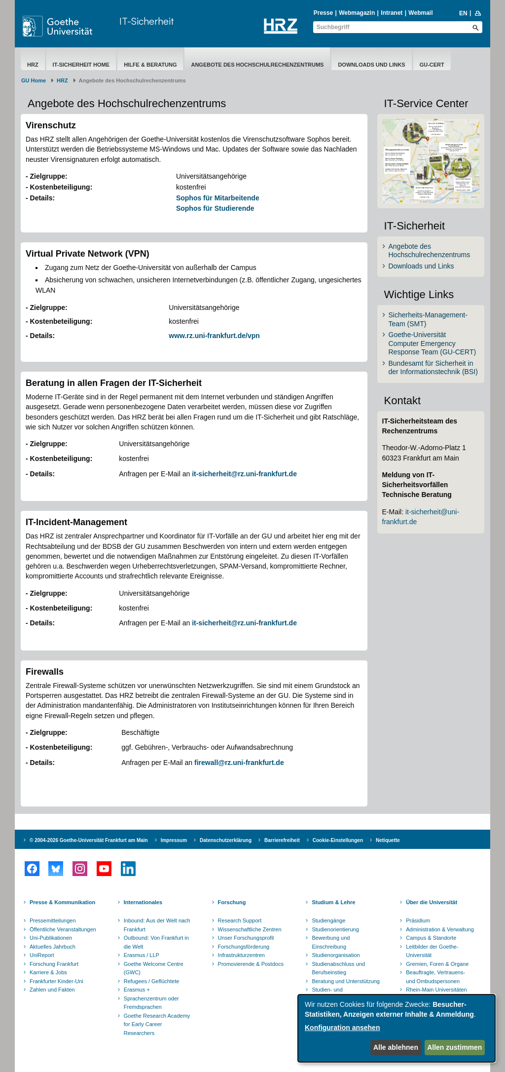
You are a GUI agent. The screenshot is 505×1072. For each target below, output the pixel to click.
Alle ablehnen (395, 1047)
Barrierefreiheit (282, 840)
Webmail (420, 12)
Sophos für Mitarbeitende (217, 198)
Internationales (143, 902)
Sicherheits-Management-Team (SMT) (428, 319)
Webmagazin (357, 12)
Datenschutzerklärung (226, 840)
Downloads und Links (371, 65)
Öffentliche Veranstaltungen (63, 929)
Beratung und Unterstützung (346, 981)
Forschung (232, 902)
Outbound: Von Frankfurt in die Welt (156, 942)
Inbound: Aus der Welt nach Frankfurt (157, 925)
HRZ (32, 65)
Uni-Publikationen (51, 938)
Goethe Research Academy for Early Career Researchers (157, 1024)
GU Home (33, 80)
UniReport (42, 955)
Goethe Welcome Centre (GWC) (153, 968)
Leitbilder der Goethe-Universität (432, 951)
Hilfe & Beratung (150, 65)
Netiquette (388, 840)
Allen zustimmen (454, 1047)
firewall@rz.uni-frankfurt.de (239, 762)
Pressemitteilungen (53, 920)
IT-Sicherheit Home (81, 65)
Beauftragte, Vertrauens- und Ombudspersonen (435, 976)
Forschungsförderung (244, 947)
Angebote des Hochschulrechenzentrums (257, 65)
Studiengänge (328, 920)
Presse (323, 12)
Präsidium (418, 920)
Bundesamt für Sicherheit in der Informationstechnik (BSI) (433, 367)
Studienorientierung (335, 929)
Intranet (391, 12)
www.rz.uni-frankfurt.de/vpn (214, 336)
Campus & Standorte (431, 938)
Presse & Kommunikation (62, 902)
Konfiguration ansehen (342, 1028)
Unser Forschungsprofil (246, 938)
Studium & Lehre (333, 902)
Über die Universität (431, 902)
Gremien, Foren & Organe (437, 964)
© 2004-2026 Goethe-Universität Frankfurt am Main (89, 840)
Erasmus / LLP (141, 955)
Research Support (240, 920)
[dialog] (396, 1028)
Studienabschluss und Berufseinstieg (338, 968)
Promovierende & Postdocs (251, 964)
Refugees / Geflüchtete (152, 981)
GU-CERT (432, 65)
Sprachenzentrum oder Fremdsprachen (151, 1002)
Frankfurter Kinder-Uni (56, 981)
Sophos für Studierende (215, 208)
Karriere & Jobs (48, 972)
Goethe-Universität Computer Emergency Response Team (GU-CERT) (432, 343)
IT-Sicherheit (146, 21)
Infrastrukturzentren (241, 955)
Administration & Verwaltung (440, 929)
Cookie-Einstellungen (338, 840)
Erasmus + (137, 990)
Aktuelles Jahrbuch (52, 947)
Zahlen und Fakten (52, 990)
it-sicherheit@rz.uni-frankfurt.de (244, 474)
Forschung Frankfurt (54, 964)
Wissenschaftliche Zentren (250, 929)
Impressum (174, 840)
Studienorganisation (336, 955)
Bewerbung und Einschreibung (331, 942)
